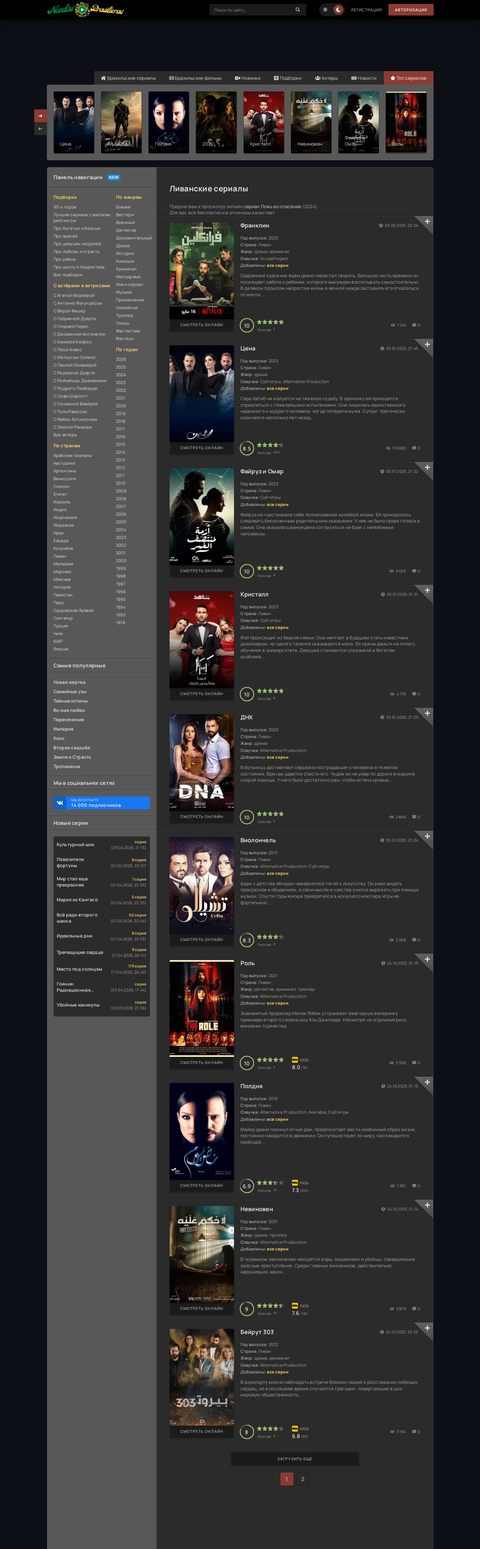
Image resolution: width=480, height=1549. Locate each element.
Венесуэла (65, 478)
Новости (364, 78)
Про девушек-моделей (77, 244)
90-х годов (65, 207)
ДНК (246, 717)
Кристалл (254, 594)
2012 (120, 468)
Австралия (64, 463)
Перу (59, 602)
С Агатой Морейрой (74, 295)
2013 (120, 460)
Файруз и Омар (262, 471)
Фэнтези (125, 338)
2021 (120, 398)
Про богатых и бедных (77, 228)
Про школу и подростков (79, 267)
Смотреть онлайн (201, 325)
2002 (121, 545)
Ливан (60, 556)
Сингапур (63, 618)
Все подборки (68, 275)
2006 (121, 514)
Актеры (326, 78)
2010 (120, 483)
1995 (121, 599)
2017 (120, 429)
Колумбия (63, 548)
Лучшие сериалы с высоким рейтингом (82, 217)
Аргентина (65, 471)
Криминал (126, 269)
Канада (61, 540)
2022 (121, 390)
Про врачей (66, 236)
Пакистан (63, 595)
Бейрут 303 (257, 1332)
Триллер (124, 315)
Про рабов (65, 259)
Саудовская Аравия (74, 610)
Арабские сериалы (73, 455)
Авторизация (411, 10)
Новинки (247, 78)
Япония (61, 649)
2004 (121, 529)
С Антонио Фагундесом (78, 303)
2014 (120, 452)
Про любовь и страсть (77, 251)
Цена (248, 348)
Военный (125, 222)
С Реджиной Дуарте (74, 373)
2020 (121, 406)
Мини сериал (129, 284)
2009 (121, 491)
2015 (120, 444)
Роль (247, 963)
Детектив (126, 230)
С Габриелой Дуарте (75, 318)
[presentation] (40, 128)
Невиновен (256, 1209)
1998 (121, 576)
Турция (61, 626)
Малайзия (63, 564)
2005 (121, 522)
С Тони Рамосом (70, 411)
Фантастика (128, 331)
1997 (120, 584)
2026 (121, 359)
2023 (121, 382)
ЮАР (58, 641)
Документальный (133, 238)
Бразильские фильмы (195, 78)
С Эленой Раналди (73, 427)
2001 (120, 553)
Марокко (63, 571)
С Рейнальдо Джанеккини (80, 380)
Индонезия (65, 517)
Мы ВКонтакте (107, 803)
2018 (120, 421)
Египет (61, 494)
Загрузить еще (294, 1459)
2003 (121, 537)
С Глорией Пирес (71, 326)
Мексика (62, 579)
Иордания (64, 525)
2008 (121, 498)
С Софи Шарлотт (71, 396)
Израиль (62, 502)
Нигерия (62, 587)
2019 (120, 413)
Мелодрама (128, 276)
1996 (121, 591)
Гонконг (62, 486)
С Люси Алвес (68, 349)
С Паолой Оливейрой (75, 365)
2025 (121, 367)
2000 (121, 560)
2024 (121, 375)
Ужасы (122, 323)
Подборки (287, 78)
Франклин (254, 225)
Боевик (123, 207)
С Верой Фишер (70, 311)
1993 (120, 615)
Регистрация (366, 10)
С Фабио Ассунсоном (75, 419)
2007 (121, 506)
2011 (120, 475)
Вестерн (125, 215)
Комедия (125, 261)
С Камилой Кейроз (73, 342)
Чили (58, 633)
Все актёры (65, 435)
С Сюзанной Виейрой (76, 404)
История (125, 253)
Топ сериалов (408, 78)
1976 (120, 622)
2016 (120, 437)
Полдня (251, 1086)
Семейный (127, 307)
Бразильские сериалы (128, 78)
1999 (121, 568)
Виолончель (258, 840)
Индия (60, 509)
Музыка (124, 292)
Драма (123, 245)
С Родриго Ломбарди (76, 388)
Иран (59, 533)
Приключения (130, 300)
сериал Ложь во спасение (272, 206)
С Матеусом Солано (75, 357)
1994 (121, 607)
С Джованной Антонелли (79, 334)
